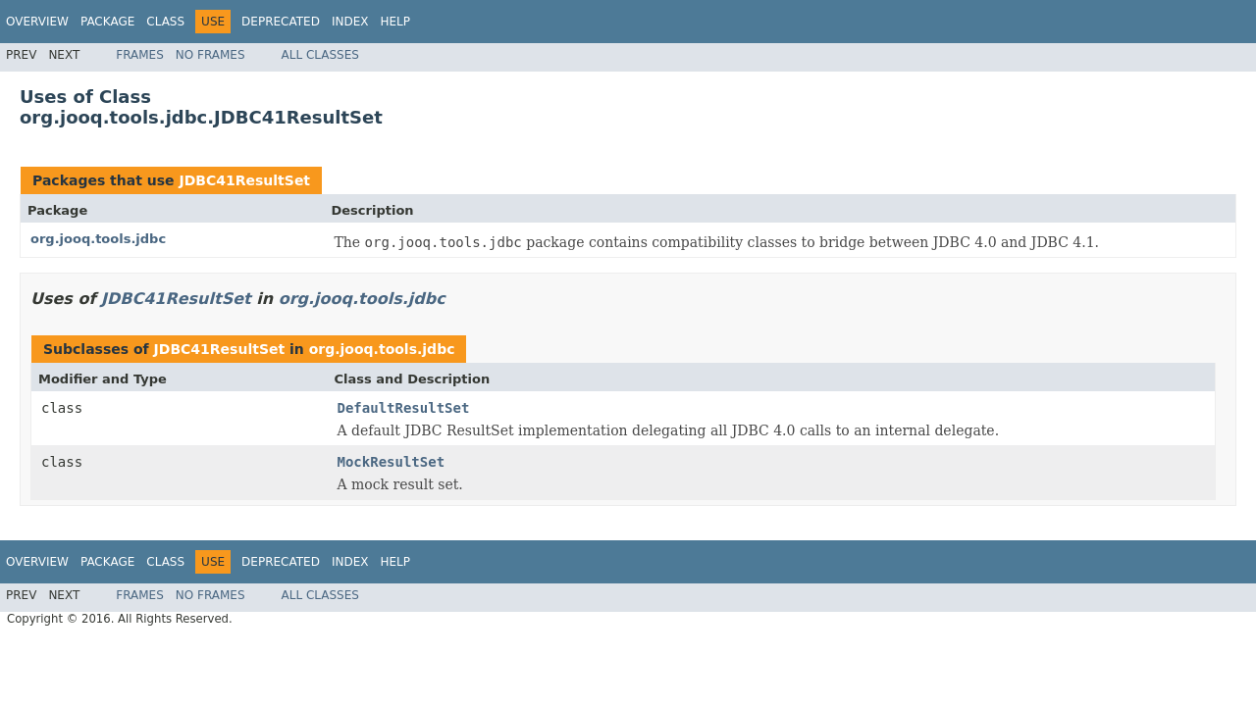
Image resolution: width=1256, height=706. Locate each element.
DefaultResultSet (404, 408)
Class (165, 21)
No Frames (210, 55)
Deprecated (280, 21)
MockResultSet (391, 462)
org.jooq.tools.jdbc (98, 238)
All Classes (320, 55)
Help (395, 21)
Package (107, 21)
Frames (140, 55)
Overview (37, 21)
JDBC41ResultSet (244, 180)
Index (350, 21)
